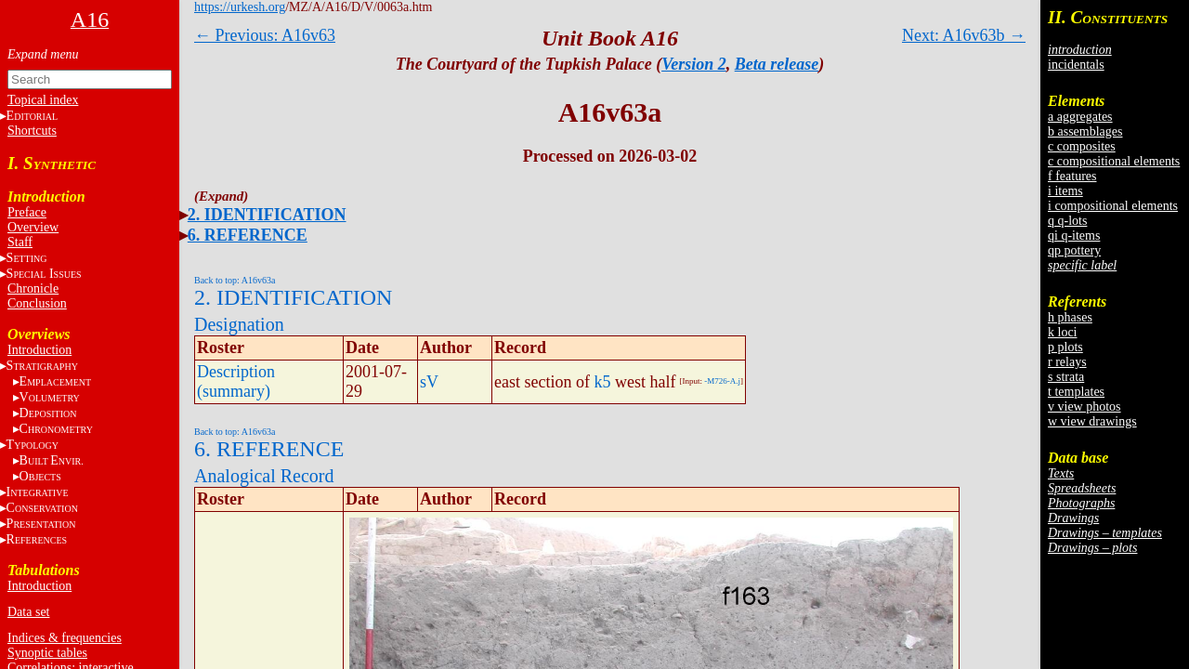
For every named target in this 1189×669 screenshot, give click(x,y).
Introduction (39, 350)
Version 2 (693, 64)
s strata (1066, 377)
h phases (1070, 317)
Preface (26, 212)
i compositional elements (1113, 206)
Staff (20, 242)
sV (429, 382)
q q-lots (1067, 221)
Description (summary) (236, 381)
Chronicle (33, 288)
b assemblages (1085, 131)
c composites (1082, 146)
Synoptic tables (47, 653)
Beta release (776, 64)
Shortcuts (32, 131)
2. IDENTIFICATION (267, 214)
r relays (1067, 362)
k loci (1063, 332)
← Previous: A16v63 (264, 35)
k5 (602, 382)
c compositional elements (1114, 161)
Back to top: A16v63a (235, 280)
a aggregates (1080, 117)
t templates (1076, 392)
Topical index (42, 100)
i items (1065, 191)
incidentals (1076, 65)
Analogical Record (264, 476)
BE (52, 460)
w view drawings (1092, 421)
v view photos (1084, 406)
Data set (28, 612)
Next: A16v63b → (964, 35)
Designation (239, 324)
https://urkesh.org (239, 7)
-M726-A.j (722, 381)
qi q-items (1074, 236)
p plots (1065, 347)
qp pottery (1074, 250)
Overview (33, 227)
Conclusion (37, 303)
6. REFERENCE (247, 235)
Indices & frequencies (64, 638)
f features (1072, 176)
